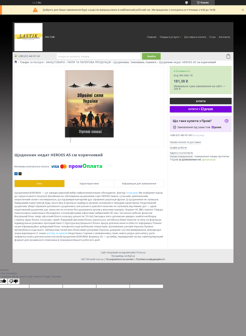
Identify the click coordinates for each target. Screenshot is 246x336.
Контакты (224, 37)
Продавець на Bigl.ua (123, 255)
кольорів (132, 192)
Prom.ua (140, 252)
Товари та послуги (31, 62)
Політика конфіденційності (150, 259)
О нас (212, 37)
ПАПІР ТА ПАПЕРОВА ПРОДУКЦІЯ (89, 62)
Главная (151, 37)
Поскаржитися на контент (120, 259)
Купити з (200, 109)
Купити (201, 101)
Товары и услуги (169, 37)
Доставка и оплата (195, 37)
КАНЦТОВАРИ (55, 62)
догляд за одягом (57, 233)
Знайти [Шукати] (151, 56)
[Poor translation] (14, 281)
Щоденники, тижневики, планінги (134, 62)
